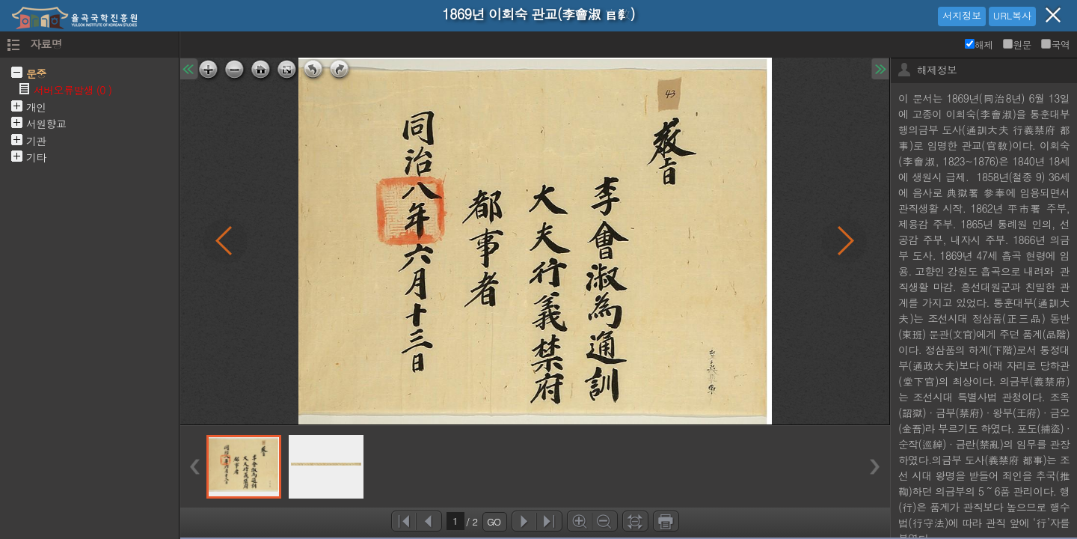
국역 (1055, 44)
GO (493, 521)
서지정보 (961, 15)
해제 (979, 44)
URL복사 (1012, 15)
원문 (1017, 44)
